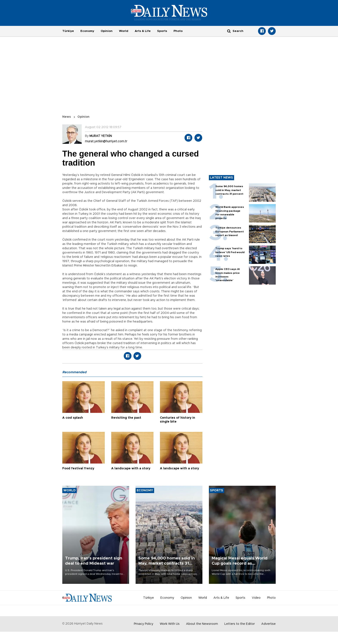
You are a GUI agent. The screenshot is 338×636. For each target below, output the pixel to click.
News (66, 116)
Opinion (107, 31)
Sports (162, 31)
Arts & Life (143, 31)
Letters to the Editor (239, 623)
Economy (87, 31)
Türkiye (68, 31)
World (123, 31)
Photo (178, 31)
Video (256, 597)
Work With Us (170, 623)
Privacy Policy (143, 623)
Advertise (268, 623)
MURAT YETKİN (100, 136)
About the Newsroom (202, 623)
